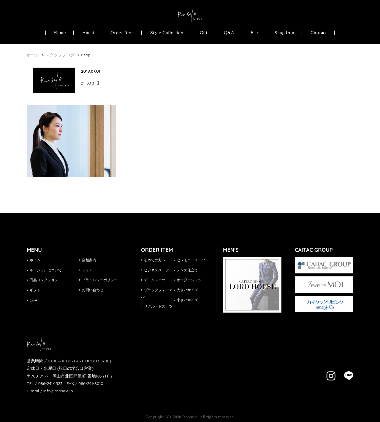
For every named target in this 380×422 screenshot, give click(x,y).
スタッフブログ (60, 55)
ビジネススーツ (155, 270)
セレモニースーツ (189, 260)
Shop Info (284, 33)
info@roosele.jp (58, 391)
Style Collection (166, 33)
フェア (86, 270)
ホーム (33, 260)
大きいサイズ (186, 290)
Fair (255, 33)
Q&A (229, 33)
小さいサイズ (186, 300)
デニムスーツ (153, 280)
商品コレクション (42, 280)
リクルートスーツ (156, 306)
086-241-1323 (50, 383)
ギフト (33, 290)
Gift (204, 33)
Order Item (122, 33)
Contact (319, 33)
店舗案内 (87, 260)
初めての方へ (153, 260)
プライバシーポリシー (98, 280)
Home (59, 33)
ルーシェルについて (44, 270)
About (88, 33)
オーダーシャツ (188, 280)
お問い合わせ (91, 290)
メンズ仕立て (186, 270)
